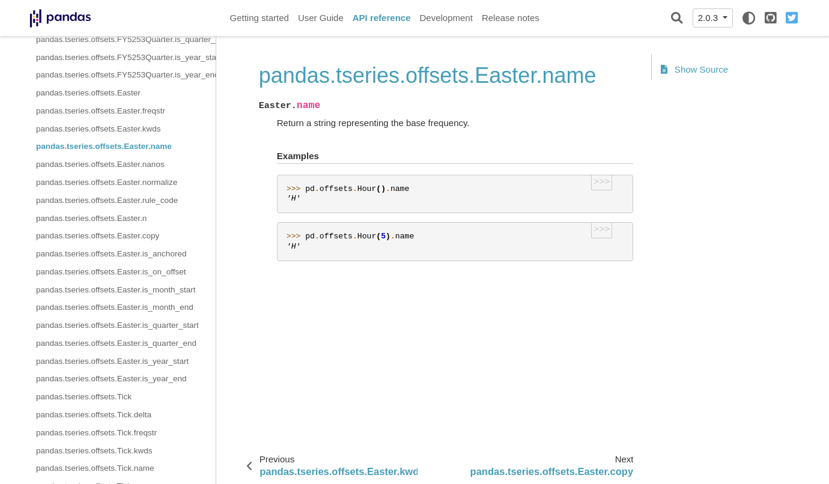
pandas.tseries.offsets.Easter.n (91, 218)
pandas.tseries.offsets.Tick (84, 396)
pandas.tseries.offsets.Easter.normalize (106, 182)
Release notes (510, 18)
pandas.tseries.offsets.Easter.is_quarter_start (117, 325)
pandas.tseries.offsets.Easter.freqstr (100, 110)
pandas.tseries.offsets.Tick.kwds (94, 450)
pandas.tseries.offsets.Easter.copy (97, 235)
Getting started (259, 18)
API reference (382, 18)
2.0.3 (709, 18)
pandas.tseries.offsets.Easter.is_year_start (112, 361)
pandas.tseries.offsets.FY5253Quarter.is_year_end (126, 74)
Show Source (694, 69)
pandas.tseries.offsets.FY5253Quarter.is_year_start (126, 57)
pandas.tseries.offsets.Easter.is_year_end (111, 378)
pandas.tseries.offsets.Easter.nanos (100, 164)
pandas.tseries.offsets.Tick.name (95, 468)
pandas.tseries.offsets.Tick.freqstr (96, 432)
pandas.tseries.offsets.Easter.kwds (98, 128)
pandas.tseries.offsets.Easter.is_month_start (115, 289)
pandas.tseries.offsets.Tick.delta (93, 414)
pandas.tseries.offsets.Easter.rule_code (107, 200)
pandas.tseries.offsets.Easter (88, 92)
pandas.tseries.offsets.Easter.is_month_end (114, 307)
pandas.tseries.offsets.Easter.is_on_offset (111, 271)
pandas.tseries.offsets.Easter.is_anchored (111, 253)
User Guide (321, 18)
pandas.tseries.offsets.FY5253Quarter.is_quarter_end (126, 39)
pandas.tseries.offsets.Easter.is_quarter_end (116, 343)
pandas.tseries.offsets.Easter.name (104, 146)
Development (445, 18)
